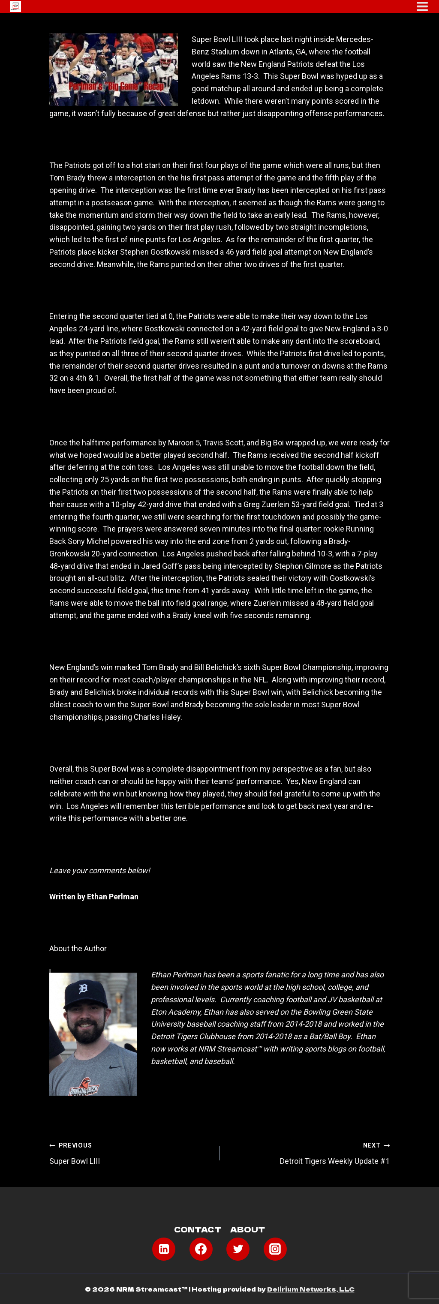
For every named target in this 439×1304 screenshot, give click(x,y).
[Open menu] (422, 6)
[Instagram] (275, 1249)
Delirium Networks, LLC (311, 1289)
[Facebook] (201, 1249)
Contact (197, 1229)
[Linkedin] (163, 1249)
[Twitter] (238, 1249)
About (247, 1229)
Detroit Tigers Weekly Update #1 (308, 1152)
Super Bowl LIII (130, 1152)
